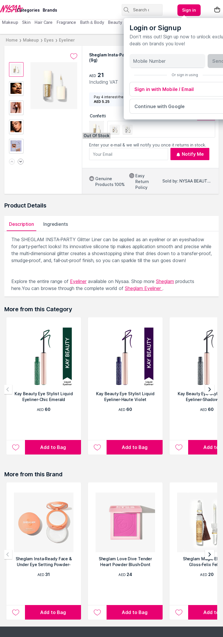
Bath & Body (92, 22)
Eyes (49, 39)
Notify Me (190, 154)
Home (12, 39)
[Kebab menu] (189, 10)
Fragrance (66, 22)
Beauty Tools (121, 22)
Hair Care (44, 22)
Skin (26, 22)
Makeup (10, 22)
